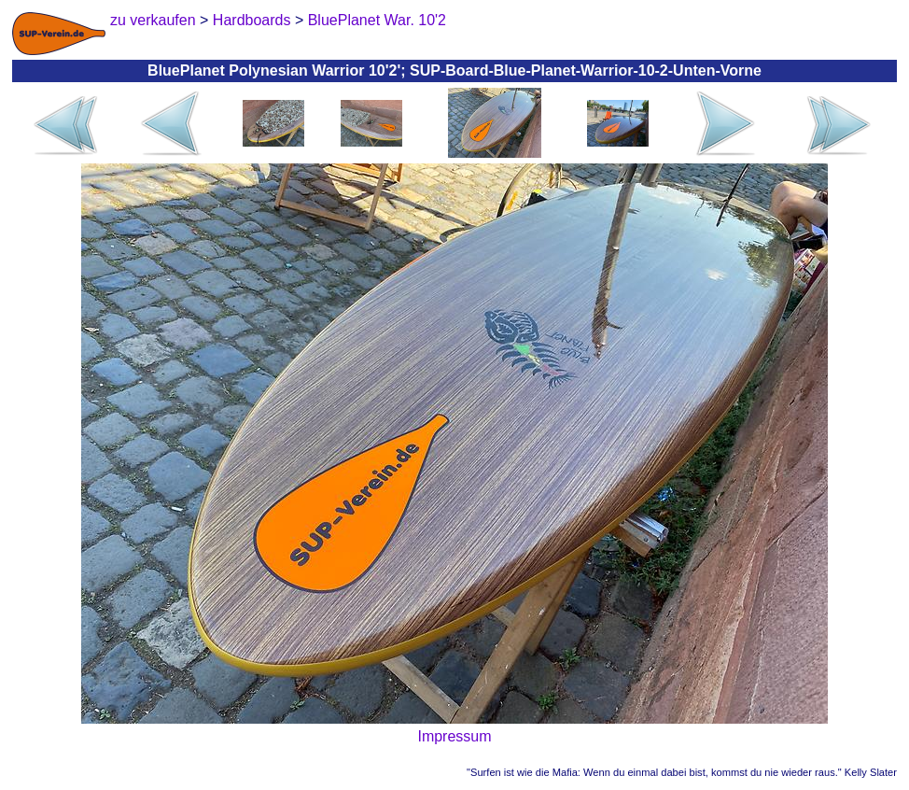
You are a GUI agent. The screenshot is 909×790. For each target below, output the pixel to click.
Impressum (454, 736)
